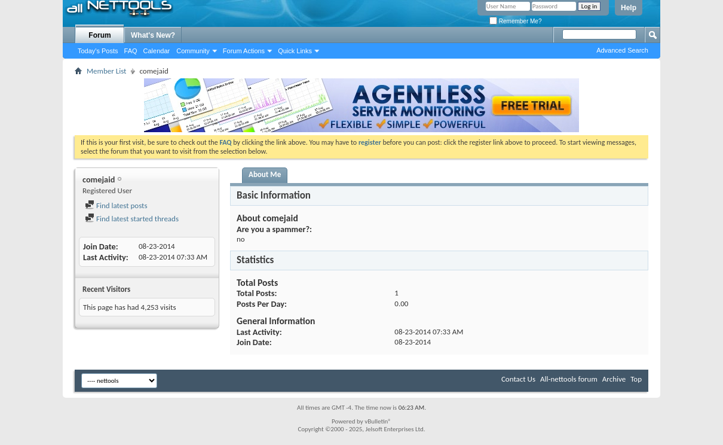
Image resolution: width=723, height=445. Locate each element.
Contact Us (518, 378)
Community (193, 50)
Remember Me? (515, 21)
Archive (614, 378)
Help (628, 8)
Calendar (156, 50)
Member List (106, 70)
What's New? (153, 35)
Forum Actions (244, 50)
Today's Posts (98, 50)
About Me (265, 174)
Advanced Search (622, 50)
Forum (99, 35)
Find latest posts (116, 205)
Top (636, 378)
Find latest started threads (132, 218)
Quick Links (295, 50)
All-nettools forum (569, 378)
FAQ (130, 50)
